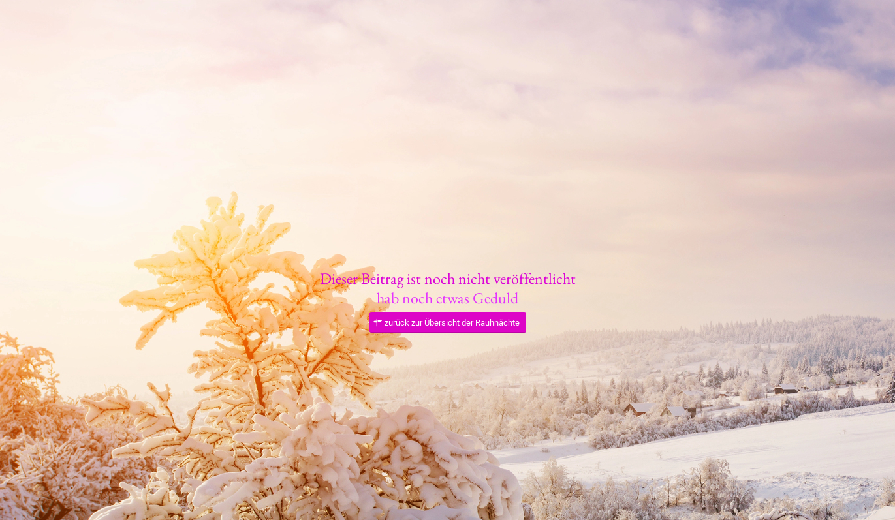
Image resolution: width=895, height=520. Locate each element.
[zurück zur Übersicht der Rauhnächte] (447, 322)
